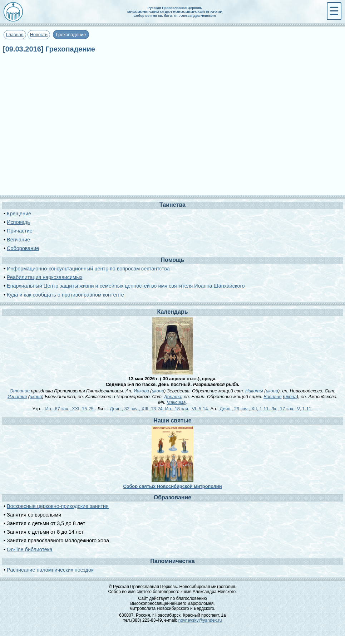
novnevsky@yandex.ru (200, 620)
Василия (272, 396)
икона (158, 390)
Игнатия (17, 396)
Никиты (254, 390)
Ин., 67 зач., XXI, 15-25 (69, 408)
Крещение (19, 213)
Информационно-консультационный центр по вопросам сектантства (88, 268)
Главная (15, 34)
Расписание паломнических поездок (50, 570)
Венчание (18, 240)
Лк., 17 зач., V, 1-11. (291, 408)
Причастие (20, 231)
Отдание (20, 390)
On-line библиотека (29, 549)
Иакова (141, 390)
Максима (176, 402)
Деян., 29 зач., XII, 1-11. (245, 408)
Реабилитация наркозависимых (44, 277)
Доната (172, 396)
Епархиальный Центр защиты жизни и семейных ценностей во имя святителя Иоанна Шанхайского (126, 286)
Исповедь (18, 222)
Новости (39, 34)
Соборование (23, 248)
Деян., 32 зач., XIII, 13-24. (137, 408)
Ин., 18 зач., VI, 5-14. (187, 408)
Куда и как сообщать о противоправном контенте (65, 295)
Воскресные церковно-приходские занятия (58, 506)
